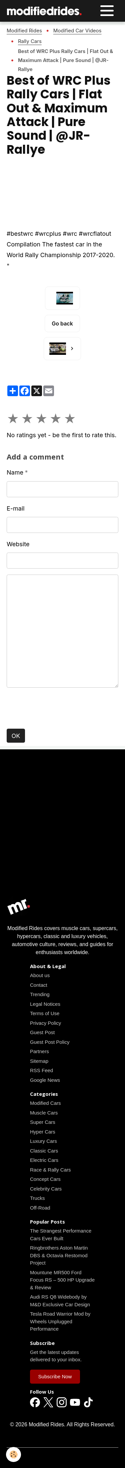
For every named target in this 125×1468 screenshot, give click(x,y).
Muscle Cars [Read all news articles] (44, 1113)
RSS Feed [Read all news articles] (41, 1070)
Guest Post (42, 1032)
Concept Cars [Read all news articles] (45, 1179)
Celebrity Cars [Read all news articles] (46, 1189)
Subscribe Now (55, 1376)
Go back (62, 323)
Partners (39, 1051)
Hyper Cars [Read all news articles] (42, 1132)
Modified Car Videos (77, 30)
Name (15, 472)
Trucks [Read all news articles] (37, 1198)
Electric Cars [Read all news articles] (44, 1160)
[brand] (46, 10)
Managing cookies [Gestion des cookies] (62, 1457)
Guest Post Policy (49, 1042)
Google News (45, 1080)
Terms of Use (44, 1013)
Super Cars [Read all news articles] (42, 1122)
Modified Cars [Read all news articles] (45, 1103)
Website (18, 544)
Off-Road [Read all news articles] (40, 1208)
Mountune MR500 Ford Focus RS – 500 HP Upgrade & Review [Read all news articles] (62, 1280)
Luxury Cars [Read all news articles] (43, 1141)
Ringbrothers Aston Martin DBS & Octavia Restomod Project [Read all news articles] (59, 1255)
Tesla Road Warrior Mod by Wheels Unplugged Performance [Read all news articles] (60, 1321)
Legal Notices (45, 1004)
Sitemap (39, 1061)
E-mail (16, 508)
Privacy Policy (45, 1023)
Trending (40, 994)
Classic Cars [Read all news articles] (44, 1151)
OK (16, 735)
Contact (38, 985)
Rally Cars (30, 41)
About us (40, 975)
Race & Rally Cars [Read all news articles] (50, 1170)
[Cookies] (13, 1454)
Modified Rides (24, 30)
